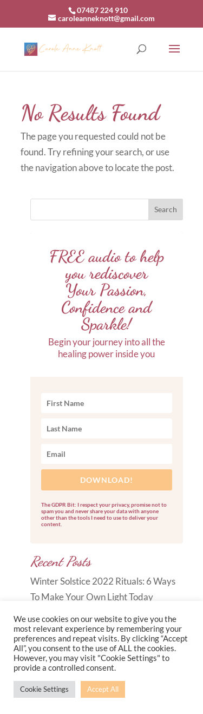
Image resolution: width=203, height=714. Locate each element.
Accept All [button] (103, 689)
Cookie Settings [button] (44, 689)
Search (165, 209)
